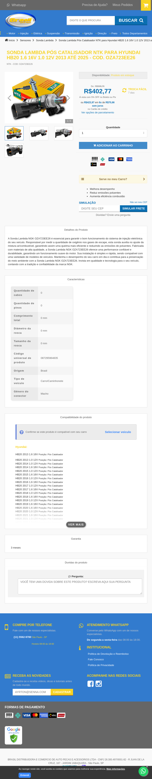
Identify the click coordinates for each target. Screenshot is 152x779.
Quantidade (113, 127)
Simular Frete (133, 208)
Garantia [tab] (76, 538)
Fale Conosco (96, 659)
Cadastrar (62, 692)
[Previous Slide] (9, 98)
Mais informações (115, 769)
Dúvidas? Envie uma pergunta (113, 214)
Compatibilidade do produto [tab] (76, 417)
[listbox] (113, 133)
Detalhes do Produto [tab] (76, 229)
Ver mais (76, 524)
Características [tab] (76, 279)
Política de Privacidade (101, 665)
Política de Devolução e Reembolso (108, 653)
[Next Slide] (68, 98)
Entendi (24, 775)
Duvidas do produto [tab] (76, 562)
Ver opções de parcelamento (97, 112)
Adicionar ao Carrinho (113, 145)
